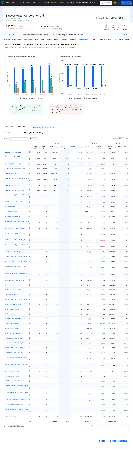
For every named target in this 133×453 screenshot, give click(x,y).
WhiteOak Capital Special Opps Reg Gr (17, 357)
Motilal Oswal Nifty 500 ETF (13, 352)
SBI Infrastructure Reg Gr (12, 216)
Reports (64, 39)
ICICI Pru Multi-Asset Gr (12, 309)
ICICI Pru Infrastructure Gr (13, 290)
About (127, 39)
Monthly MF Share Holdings (34, 133)
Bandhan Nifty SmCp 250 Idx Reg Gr (16, 299)
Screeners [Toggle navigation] (54, 3)
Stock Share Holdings (12, 133)
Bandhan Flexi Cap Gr (11, 328)
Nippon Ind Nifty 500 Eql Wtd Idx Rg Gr (17, 273)
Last (124, 426)
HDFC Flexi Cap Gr (10, 416)
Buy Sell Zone (39, 39)
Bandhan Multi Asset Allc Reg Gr (15, 348)
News (56, 39)
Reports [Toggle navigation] (46, 3)
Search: (16, 138)
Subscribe (62, 3)
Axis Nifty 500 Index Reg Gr (13, 164)
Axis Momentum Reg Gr (12, 376)
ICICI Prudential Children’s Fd (13, 202)
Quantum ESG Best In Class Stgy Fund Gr (17, 178)
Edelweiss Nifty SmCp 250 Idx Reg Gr (16, 392)
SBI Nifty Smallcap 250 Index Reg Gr (16, 261)
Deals (93, 39)
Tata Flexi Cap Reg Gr (11, 294)
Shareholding (83, 39)
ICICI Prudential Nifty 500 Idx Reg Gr (16, 381)
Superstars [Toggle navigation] (70, 3)
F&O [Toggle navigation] (38, 3)
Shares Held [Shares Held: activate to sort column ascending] (52, 147)
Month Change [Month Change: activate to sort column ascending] (63, 147)
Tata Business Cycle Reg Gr (13, 252)
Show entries (121, 138)
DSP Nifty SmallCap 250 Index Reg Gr (16, 409)
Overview (7, 39)
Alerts (121, 39)
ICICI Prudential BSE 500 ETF (13, 333)
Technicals (72, 39)
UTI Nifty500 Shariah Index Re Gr (15, 169)
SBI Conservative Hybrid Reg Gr (14, 280)
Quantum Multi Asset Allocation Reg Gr (17, 157)
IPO (116, 39)
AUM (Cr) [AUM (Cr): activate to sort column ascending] (35, 147)
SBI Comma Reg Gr (10, 207)
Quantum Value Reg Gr (12, 173)
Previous (102, 426)
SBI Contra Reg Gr (10, 314)
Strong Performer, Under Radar (21, 20)
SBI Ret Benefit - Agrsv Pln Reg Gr (15, 228)
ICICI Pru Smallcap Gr (11, 323)
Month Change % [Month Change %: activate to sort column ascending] (75, 147)
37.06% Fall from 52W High (15, 28)
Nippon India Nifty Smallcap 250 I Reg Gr (17, 195)
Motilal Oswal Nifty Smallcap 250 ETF (16, 266)
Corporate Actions (105, 39)
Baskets (27, 3)
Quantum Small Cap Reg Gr (13, 152)
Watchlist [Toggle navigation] (85, 3)
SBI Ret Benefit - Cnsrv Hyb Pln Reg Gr (16, 233)
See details (123, 35)
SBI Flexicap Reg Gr (11, 211)
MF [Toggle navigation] (42, 3)
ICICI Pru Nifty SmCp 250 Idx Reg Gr (16, 256)
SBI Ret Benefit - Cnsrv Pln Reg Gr (15, 240)
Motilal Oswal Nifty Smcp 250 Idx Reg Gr (17, 221)
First (91, 426)
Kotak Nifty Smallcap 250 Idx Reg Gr (16, 399)
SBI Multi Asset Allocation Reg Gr (15, 318)
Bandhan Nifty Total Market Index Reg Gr (17, 364)
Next (113, 426)
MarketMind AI (18, 3)
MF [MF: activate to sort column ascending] (17, 145)
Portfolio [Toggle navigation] (78, 3)
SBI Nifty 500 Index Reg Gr (13, 371)
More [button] (92, 3)
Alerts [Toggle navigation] (33, 3)
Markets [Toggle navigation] (7, 3)
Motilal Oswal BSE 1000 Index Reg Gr (16, 386)
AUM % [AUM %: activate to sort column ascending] (43, 147)
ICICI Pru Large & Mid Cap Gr (13, 304)
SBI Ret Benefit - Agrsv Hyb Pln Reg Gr (16, 245)
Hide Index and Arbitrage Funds (43, 127)
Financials (49, 39)
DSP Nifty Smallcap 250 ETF (13, 404)
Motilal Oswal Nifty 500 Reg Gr (14, 343)
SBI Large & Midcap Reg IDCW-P (15, 338)
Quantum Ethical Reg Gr (12, 185)
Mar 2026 (21, 126)
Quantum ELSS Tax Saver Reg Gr (15, 190)
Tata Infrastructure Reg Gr (13, 285)
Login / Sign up (126, 3)
